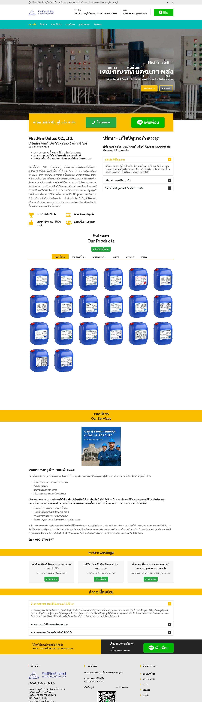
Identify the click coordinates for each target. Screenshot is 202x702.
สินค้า (43, 24)
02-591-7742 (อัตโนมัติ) (85, 13)
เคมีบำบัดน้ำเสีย (79, 257)
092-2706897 (44, 506)
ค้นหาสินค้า (56, 24)
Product (159, 695)
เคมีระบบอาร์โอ (99, 257)
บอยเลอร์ (130, 257)
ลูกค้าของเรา (84, 24)
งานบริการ (70, 24)
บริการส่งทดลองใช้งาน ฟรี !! (118, 180)
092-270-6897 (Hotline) (106, 13)
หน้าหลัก (33, 24)
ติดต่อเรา (98, 24)
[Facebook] (29, 673)
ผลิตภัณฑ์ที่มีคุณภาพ (115, 159)
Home (152, 695)
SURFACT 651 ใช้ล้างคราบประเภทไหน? (49, 591)
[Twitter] (40, 673)
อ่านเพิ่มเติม (51, 545)
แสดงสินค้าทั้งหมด (101, 249)
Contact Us (169, 695)
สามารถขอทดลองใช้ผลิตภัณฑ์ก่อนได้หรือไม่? (51, 599)
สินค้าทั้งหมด (60, 257)
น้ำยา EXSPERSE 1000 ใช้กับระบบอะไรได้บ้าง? (52, 570)
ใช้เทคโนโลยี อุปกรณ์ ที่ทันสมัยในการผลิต (124, 188)
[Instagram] (46, 673)
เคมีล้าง (116, 257)
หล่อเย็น (144, 257)
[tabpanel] (101, 74)
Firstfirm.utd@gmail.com (135, 13)
